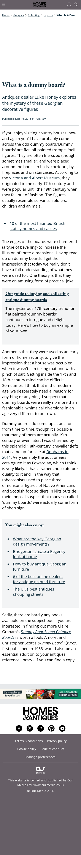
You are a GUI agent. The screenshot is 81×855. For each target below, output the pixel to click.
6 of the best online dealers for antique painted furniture (39, 579)
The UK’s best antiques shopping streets (33, 591)
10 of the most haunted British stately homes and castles (37, 226)
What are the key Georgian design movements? (37, 541)
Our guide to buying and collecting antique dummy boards (37, 297)
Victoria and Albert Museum (34, 177)
